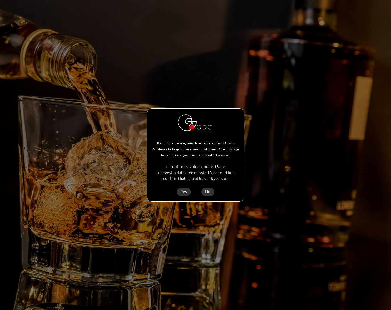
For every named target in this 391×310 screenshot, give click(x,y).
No (207, 191)
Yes (184, 191)
